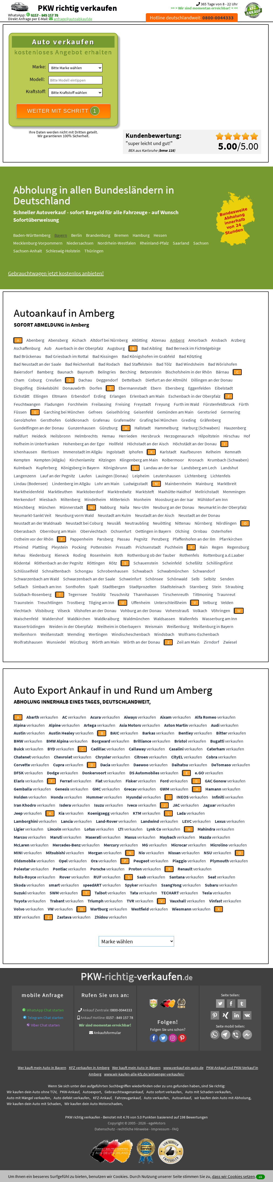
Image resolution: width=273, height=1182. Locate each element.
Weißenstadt (51, 634)
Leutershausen (167, 475)
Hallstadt (142, 428)
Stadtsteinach (172, 586)
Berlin (76, 235)
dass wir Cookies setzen (233, 1176)
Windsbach (164, 634)
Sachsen (201, 243)
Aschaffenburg (27, 348)
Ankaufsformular (107, 1032)
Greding (188, 420)
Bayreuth (85, 372)
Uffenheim (140, 602)
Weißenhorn (25, 634)
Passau (123, 539)
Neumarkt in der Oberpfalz (222, 507)
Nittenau (183, 523)
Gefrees (95, 412)
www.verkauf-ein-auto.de (183, 1067)
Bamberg (45, 372)
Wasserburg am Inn (219, 618)
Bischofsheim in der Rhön (188, 372)
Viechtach (22, 610)
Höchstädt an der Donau (195, 443)
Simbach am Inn (46, 586)
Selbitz (209, 578)
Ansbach (219, 340)
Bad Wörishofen (222, 364)
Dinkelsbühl (47, 388)
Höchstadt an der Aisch (148, 443)
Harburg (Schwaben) (201, 428)
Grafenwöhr (125, 420)
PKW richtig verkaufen (77, 8)
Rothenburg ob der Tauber (151, 555)
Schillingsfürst (219, 563)
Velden (227, 602)
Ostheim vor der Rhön (33, 539)
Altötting (139, 340)
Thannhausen (146, 594)
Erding (100, 396)
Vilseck (64, 610)
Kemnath (233, 451)
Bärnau (222, 372)
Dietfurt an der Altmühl (166, 380)
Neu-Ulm (141, 507)
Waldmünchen (136, 618)
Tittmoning (203, 594)
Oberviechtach (93, 531)
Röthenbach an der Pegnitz (58, 563)
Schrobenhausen (112, 571)
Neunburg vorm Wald (74, 515)
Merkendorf (24, 499)
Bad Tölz (164, 364)
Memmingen (234, 491)
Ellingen (40, 396)
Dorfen (95, 388)
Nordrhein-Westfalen (117, 243)
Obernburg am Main (58, 531)
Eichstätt (21, 396)
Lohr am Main (107, 483)
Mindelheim (95, 499)
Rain (204, 547)
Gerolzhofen (25, 420)
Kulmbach (23, 467)
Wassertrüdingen (29, 626)
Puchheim (174, 547)
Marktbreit (226, 483)
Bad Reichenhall (79, 364)
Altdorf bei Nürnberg (109, 340)
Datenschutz (105, 1129)
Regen (217, 547)
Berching (128, 372)
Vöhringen (220, 610)
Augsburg (116, 348)
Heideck (39, 436)
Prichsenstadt (148, 547)
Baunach (65, 372)
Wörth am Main (105, 642)
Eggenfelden (199, 388)
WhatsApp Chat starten (45, 1010)
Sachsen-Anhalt (27, 250)
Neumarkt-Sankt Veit (32, 515)
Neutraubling (137, 523)
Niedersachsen (80, 243)
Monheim (142, 499)
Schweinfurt (130, 578)
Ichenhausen (25, 451)
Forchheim (78, 404)
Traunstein (23, 602)
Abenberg (35, 340)
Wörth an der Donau (141, 642)
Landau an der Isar (160, 467)
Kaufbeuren (191, 451)
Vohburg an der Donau (140, 610)
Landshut (229, 467)
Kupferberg (46, 467)
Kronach (195, 460)
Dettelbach (131, 380)
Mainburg (204, 483)
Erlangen (118, 396)
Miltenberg (70, 499)
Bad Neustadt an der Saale (37, 364)
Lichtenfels (220, 475)
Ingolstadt (115, 451)
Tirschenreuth (176, 594)
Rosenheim (100, 555)
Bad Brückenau (27, 356)
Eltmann (59, 396)
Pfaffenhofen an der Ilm (194, 539)
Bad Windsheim (190, 364)
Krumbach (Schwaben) (228, 460)
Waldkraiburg (106, 618)
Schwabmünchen (173, 571)
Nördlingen (226, 523)
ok (260, 1177)
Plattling (39, 547)
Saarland (181, 243)
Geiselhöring (118, 412)
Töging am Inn (101, 602)
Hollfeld (116, 443)
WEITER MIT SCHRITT (63, 110)
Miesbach (48, 499)
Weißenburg (178, 626)
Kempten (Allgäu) (49, 460)
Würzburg (79, 642)
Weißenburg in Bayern (213, 626)
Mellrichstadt (207, 491)
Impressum (160, 1129)
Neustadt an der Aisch (154, 515)
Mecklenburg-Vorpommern (38, 243)
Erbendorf (80, 396)
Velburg (210, 602)
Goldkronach (77, 420)
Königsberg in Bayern (80, 467)
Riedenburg (40, 555)
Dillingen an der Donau (212, 380)
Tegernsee (77, 594)
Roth (119, 555)
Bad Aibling (151, 348)
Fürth (244, 404)
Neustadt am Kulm (114, 515)
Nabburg (108, 507)
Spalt (93, 586)
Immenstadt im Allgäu (82, 451)
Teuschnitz (119, 594)
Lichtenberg (195, 475)
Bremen (121, 235)
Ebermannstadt (133, 388)
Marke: (39, 66)
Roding (79, 555)
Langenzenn (25, 475)
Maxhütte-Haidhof (174, 491)
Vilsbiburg (44, 610)
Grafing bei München (158, 420)
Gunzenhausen (81, 428)
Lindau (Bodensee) (31, 483)
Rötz (113, 563)
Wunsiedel (56, 642)
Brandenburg (98, 235)
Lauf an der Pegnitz (57, 475)
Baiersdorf (23, 372)
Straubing (234, 586)
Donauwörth (74, 388)
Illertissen (50, 451)
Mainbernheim (178, 483)
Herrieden (128, 436)
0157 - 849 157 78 (44, 15)
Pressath (124, 547)
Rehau (19, 555)
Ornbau (200, 531)
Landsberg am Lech (199, 467)
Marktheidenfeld (29, 491)
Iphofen (136, 451)
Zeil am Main (188, 642)
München (47, 507)
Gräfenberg (210, 420)
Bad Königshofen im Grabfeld (148, 356)
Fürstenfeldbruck (219, 404)
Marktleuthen (60, 491)
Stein (216, 586)
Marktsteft (145, 491)
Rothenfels (189, 555)
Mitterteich (120, 499)
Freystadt (142, 404)
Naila (124, 507)
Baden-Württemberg (31, 235)
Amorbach (197, 340)
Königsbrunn (115, 467)
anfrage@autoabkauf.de (73, 18)
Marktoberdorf (90, 491)
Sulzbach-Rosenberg (32, 594)
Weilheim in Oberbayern (119, 626)
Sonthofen (75, 586)
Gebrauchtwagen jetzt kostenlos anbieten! (56, 273)
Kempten (22, 460)
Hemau (108, 436)
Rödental (22, 563)
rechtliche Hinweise (133, 1129)
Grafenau (101, 420)
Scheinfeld (172, 563)
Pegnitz (140, 539)
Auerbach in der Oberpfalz (79, 348)
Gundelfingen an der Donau (39, 428)
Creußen (53, 380)
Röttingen (96, 563)
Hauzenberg (235, 428)
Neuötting (162, 523)
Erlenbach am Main (147, 396)
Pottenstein (101, 547)
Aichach (79, 340)
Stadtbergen (113, 586)
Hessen (160, 235)
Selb (195, 578)
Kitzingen (107, 460)
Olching (182, 531)
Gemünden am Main (175, 412)
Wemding (76, 634)
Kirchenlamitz (82, 460)
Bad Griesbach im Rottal (66, 356)
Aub (47, 348)
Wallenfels (188, 618)
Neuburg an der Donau (173, 507)
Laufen (85, 475)
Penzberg (160, 539)
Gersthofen (50, 420)
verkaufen (42, 717)
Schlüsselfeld (26, 571)
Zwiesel (230, 642)
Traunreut (226, 594)
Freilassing (101, 404)
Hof (247, 436)
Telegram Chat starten (45, 1017)
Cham (19, 380)
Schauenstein (145, 563)
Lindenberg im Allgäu (71, 483)
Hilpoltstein (208, 436)
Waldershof (52, 618)
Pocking (79, 547)
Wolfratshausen (28, 642)
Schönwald (177, 578)
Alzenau (158, 340)
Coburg (35, 380)
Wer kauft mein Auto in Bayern (42, 1067)
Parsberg (105, 539)
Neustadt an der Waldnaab (38, 523)
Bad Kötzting (190, 356)
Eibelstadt (224, 388)
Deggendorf (107, 380)
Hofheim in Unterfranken (36, 443)
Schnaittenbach (56, 571)
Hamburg (141, 235)
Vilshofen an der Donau (95, 610)
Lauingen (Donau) (112, 475)
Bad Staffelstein (138, 364)
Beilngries (107, 372)
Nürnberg (203, 523)
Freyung (162, 404)
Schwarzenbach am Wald (36, 578)
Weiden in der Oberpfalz (71, 626)
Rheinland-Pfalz (154, 243)
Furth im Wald (186, 404)
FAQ (175, 1129)
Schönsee (154, 578)
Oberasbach (25, 531)
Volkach (200, 610)
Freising (122, 404)
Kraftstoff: (36, 91)
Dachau (85, 380)
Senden (227, 578)
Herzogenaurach (179, 436)
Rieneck (62, 555)
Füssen (20, 412)
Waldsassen (164, 618)
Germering (230, 412)
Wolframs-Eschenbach (198, 634)
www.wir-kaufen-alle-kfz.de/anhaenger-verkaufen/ (144, 1074)
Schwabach (142, 571)
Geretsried (207, 412)
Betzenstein (150, 372)
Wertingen (98, 634)
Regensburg (238, 547)
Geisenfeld (143, 412)
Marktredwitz (120, 491)
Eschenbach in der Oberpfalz (194, 396)
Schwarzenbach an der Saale (89, 578)
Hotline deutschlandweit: (192, 18)
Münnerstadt (71, 507)
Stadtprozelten (142, 586)
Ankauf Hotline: (93, 1017)
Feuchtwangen (27, 404)
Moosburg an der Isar (174, 499)
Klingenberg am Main (139, 460)
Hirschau (231, 436)
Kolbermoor (173, 460)
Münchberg (24, 507)
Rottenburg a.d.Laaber (223, 555)
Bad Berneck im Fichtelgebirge (193, 348)
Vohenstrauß (177, 610)
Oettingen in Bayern (153, 531)
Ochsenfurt (121, 531)
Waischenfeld (26, 618)
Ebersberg (174, 388)
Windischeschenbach (131, 634)
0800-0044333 (121, 1010)
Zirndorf (211, 642)
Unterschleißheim (170, 602)
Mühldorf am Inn (213, 499)
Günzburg (108, 428)
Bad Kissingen (105, 356)
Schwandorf (204, 571)
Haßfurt (21, 436)
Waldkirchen (78, 618)
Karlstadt (168, 451)
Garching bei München (64, 412)
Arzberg (238, 340)
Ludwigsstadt (135, 483)
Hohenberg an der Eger (84, 443)
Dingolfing (23, 388)
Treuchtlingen (50, 602)
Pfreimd (21, 547)
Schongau (84, 571)
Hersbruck (150, 436)
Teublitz (98, 594)
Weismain (154, 626)
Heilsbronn (60, 436)
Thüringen (93, 250)
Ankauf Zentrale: (96, 1010)
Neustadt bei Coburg (84, 523)
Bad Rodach (109, 364)
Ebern (156, 388)
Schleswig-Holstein (63, 250)
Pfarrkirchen (230, 539)
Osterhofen (221, 531)
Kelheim (213, 451)
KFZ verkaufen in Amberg (89, 1067)
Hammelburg (166, 428)
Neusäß (114, 523)
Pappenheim (81, 539)
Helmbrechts (86, 436)
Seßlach (21, 586)
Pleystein (59, 547)
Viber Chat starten (45, 1025)
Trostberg (76, 602)
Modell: (37, 79)
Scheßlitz (194, 563)
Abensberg (58, 340)
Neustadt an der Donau (199, 515)
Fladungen (54, 404)
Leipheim (140, 475)
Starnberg (198, 586)
